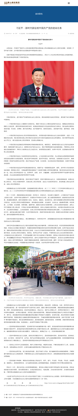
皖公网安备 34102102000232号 (57, 410)
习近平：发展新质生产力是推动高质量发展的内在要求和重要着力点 (25, 394)
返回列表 (72, 33)
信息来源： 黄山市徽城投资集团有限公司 (30, 33)
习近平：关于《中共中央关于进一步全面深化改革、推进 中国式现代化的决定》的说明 (30, 397)
